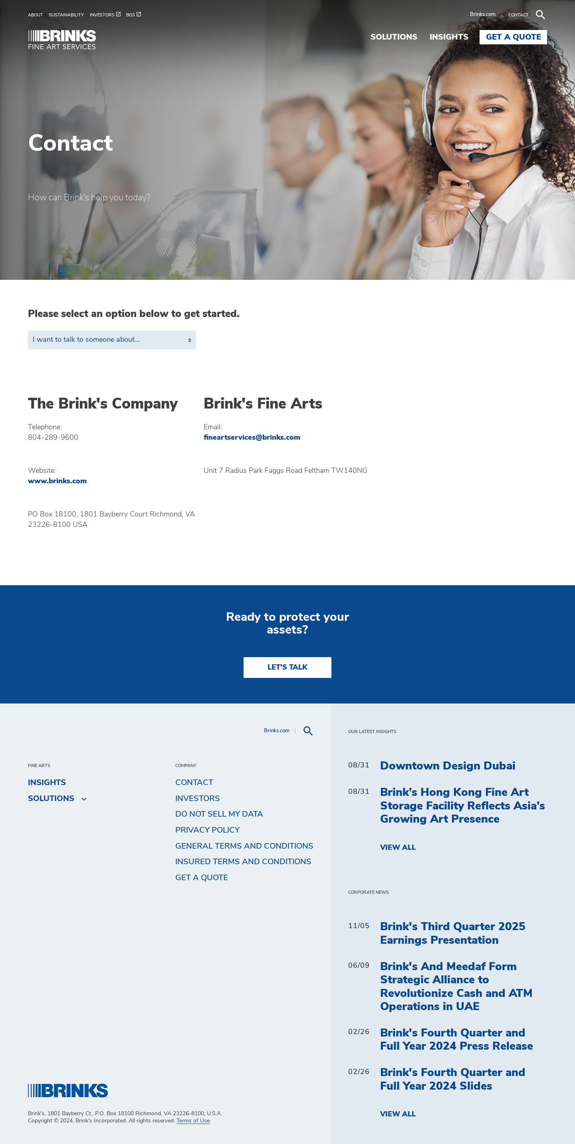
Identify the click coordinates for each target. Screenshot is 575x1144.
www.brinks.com (57, 481)
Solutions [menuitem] (394, 37)
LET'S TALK (287, 667)
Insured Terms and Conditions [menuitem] (243, 862)
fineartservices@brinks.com (252, 437)
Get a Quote (201, 878)
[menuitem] (38, 15)
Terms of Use (193, 1121)
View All (398, 847)
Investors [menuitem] (197, 799)
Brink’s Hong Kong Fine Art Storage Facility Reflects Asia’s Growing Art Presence (462, 806)
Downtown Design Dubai (448, 766)
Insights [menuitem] (449, 37)
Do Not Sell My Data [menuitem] (219, 814)
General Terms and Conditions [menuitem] (244, 846)
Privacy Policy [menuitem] (207, 830)
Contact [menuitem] (194, 783)
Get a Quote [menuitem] (513, 37)
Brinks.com (483, 14)
